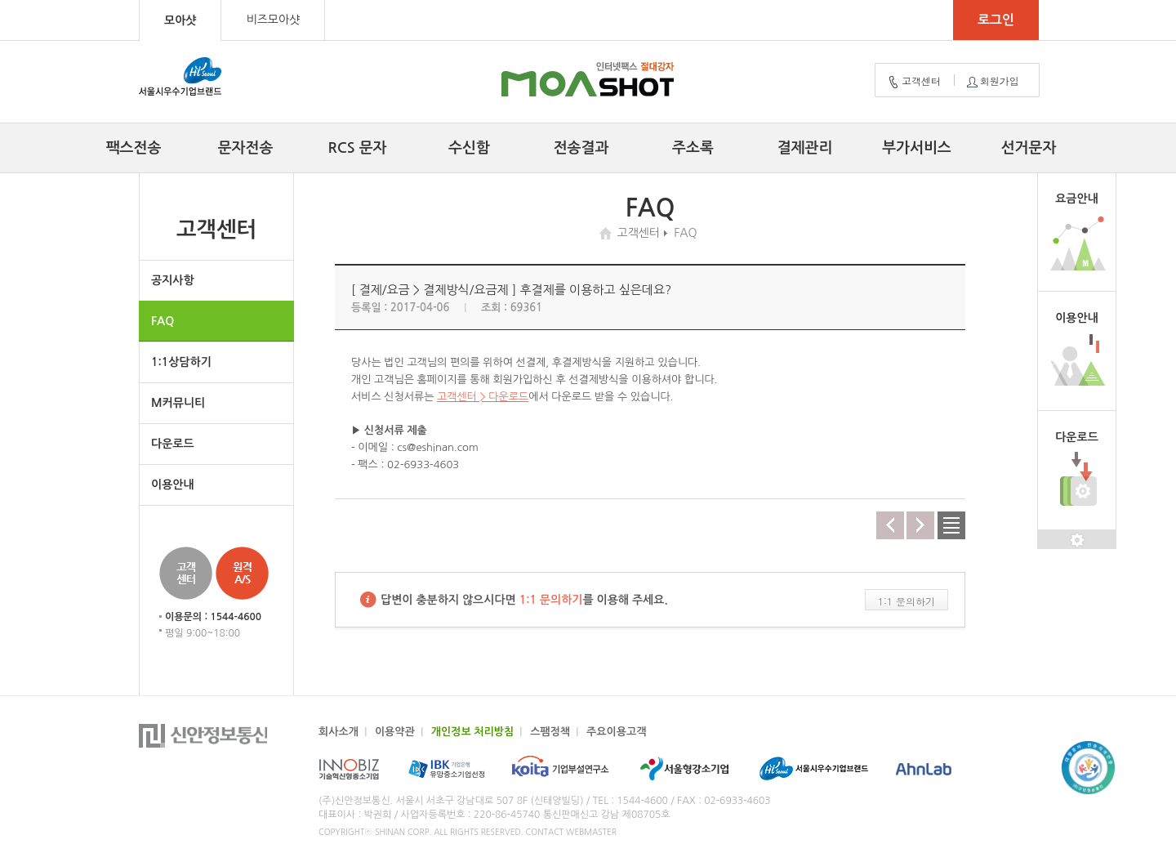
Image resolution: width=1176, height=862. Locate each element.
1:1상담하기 (181, 362)
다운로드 (172, 443)
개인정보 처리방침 (472, 731)
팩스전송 (134, 148)
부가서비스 (916, 148)
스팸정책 (550, 731)
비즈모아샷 (273, 19)
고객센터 (913, 82)
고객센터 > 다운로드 (482, 396)
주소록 (693, 148)
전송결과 (581, 148)
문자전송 (246, 148)
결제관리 (805, 148)
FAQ (162, 321)
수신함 (469, 148)
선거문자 (1029, 148)
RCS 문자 (357, 148)
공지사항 (172, 280)
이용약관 (395, 731)
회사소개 (338, 731)
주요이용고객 (616, 731)
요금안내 (1076, 198)
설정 (1076, 540)
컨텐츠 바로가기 (0, 0)
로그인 (996, 20)
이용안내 (172, 484)
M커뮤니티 (178, 403)
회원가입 (991, 82)
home (607, 233)
